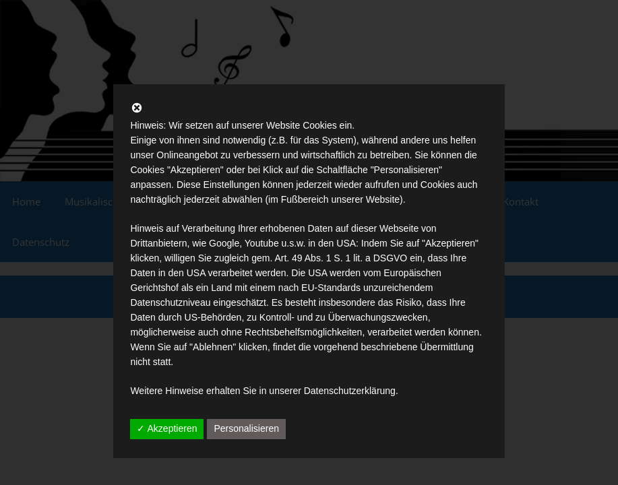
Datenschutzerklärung (350, 390)
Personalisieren (246, 428)
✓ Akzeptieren (167, 428)
